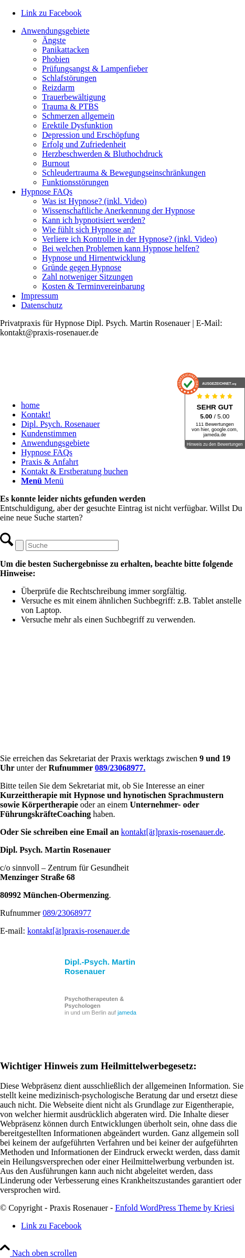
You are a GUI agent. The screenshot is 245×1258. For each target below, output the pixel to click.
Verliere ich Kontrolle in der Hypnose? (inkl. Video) (129, 238)
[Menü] (42, 480)
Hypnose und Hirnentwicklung (93, 257)
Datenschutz (41, 305)
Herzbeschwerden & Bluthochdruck (102, 153)
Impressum (39, 295)
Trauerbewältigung (73, 97)
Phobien (55, 59)
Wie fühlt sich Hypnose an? (88, 229)
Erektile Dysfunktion (77, 125)
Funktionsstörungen (75, 182)
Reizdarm (58, 87)
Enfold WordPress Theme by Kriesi (174, 1207)
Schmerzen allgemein (78, 115)
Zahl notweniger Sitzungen (87, 276)
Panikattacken (65, 49)
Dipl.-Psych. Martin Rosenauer (100, 966)
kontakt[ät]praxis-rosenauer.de (172, 831)
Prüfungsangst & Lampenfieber (95, 68)
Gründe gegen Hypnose (81, 267)
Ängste (54, 40)
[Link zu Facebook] (51, 12)
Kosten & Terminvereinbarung (93, 286)
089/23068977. (120, 767)
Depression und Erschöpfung (91, 134)
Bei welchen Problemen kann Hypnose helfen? (120, 248)
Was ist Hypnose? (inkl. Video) (94, 201)
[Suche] (72, 545)
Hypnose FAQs (46, 191)
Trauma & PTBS (70, 106)
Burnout (55, 163)
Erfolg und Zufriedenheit (84, 144)
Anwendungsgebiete (55, 30)
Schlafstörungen (69, 78)
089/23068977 (66, 912)
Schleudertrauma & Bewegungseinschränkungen (124, 172)
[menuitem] (133, 106)
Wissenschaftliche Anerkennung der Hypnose (118, 210)
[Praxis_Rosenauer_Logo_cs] (78, 387)
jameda (127, 1012)
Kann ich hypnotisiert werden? (93, 220)
